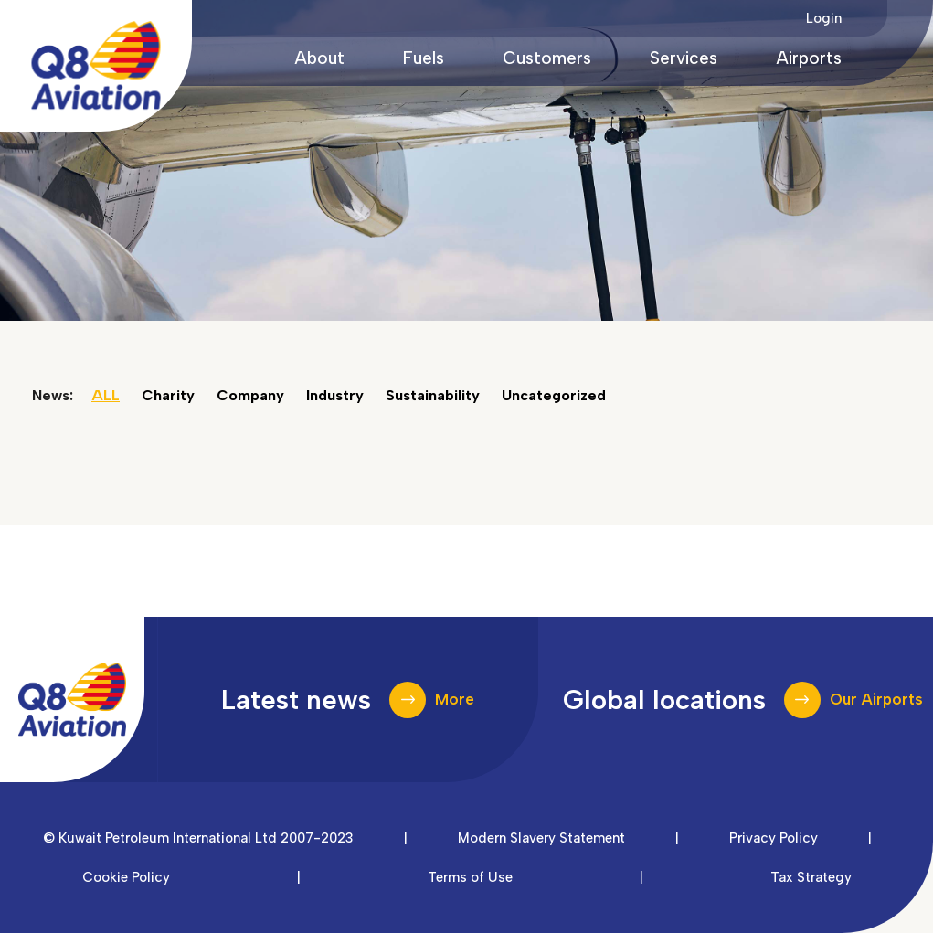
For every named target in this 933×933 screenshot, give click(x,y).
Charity (168, 395)
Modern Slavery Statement (541, 838)
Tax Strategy (811, 877)
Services (683, 58)
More (454, 699)
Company (250, 395)
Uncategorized (554, 395)
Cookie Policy (126, 877)
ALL (105, 395)
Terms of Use (470, 877)
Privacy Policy (773, 838)
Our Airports (876, 699)
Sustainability (433, 395)
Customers (547, 58)
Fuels (423, 58)
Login (824, 18)
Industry (335, 395)
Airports (809, 58)
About (319, 58)
